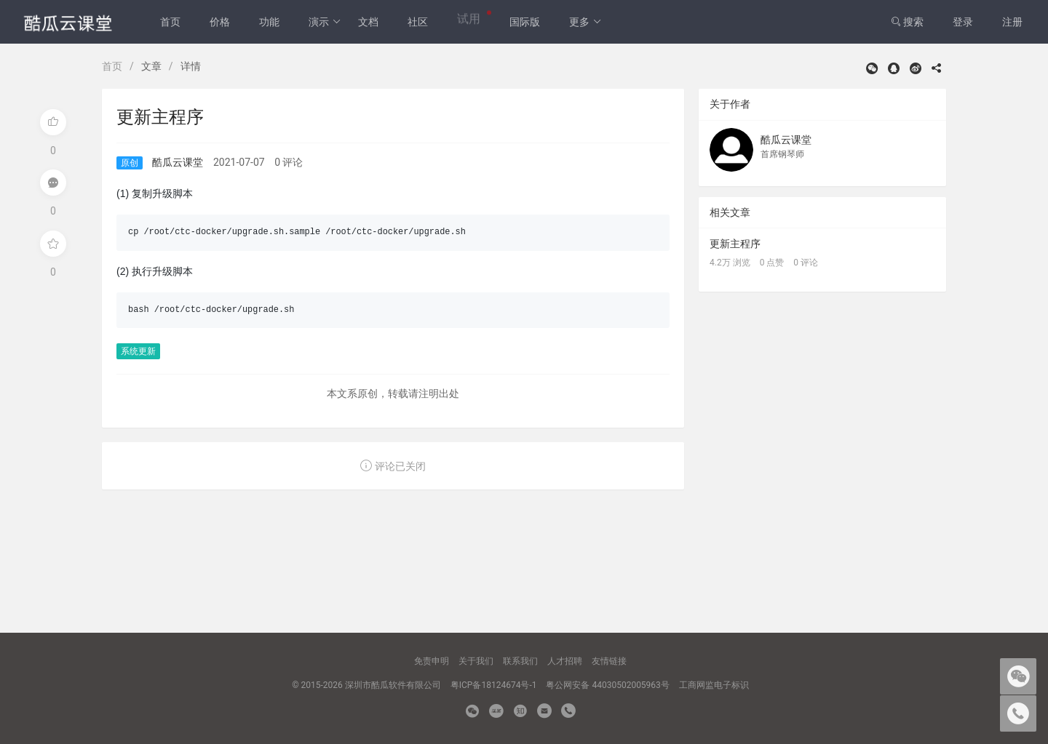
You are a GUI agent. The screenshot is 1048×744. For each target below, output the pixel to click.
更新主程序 (735, 243)
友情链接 (609, 661)
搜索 (907, 22)
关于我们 (475, 661)
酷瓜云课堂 (177, 162)
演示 (325, 22)
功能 (269, 22)
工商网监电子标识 (714, 685)
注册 (1012, 22)
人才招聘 (564, 661)
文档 (368, 22)
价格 (220, 22)
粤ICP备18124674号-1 (493, 685)
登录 (963, 22)
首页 (170, 22)
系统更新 (138, 351)
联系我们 (520, 661)
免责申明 (431, 661)
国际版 (524, 22)
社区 (418, 22)
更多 (585, 22)
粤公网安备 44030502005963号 (607, 685)
